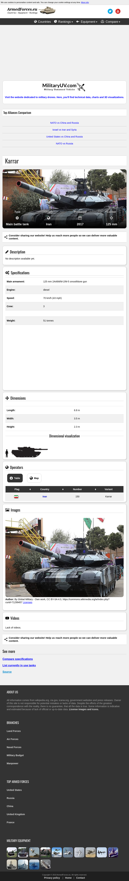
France (10, 822)
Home (68, 877)
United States (14, 790)
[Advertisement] (64, 54)
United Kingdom (16, 814)
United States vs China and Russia (64, 136)
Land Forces (14, 731)
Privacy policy (52, 877)
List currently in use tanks (19, 665)
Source (7, 671)
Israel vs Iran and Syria (64, 129)
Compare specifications (18, 659)
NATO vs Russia (64, 143)
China (10, 806)
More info (85, 2)
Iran (45, 496)
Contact (80, 877)
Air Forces (12, 739)
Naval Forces (14, 747)
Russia (10, 798)
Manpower (12, 763)
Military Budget (15, 755)
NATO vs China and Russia (64, 122)
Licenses (27, 602)
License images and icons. (84, 709)
